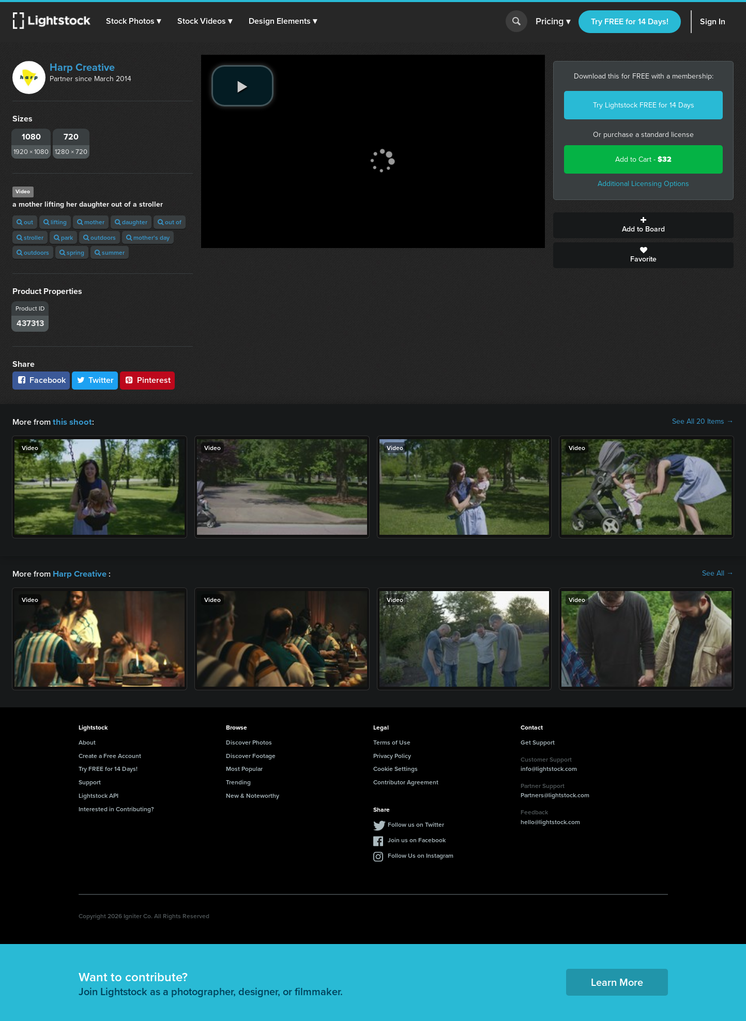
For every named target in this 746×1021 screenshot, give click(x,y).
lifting (55, 222)
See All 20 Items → (703, 421)
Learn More (617, 980)
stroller (30, 237)
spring (71, 252)
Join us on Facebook (417, 838)
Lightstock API (98, 794)
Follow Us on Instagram (420, 854)
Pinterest (147, 380)
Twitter (95, 380)
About (87, 741)
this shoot (71, 421)
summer (110, 252)
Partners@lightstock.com (555, 794)
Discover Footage (251, 754)
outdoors (99, 237)
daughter (131, 222)
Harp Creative (82, 67)
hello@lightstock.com (550, 820)
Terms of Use (391, 741)
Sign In (712, 21)
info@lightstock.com (549, 767)
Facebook (41, 380)
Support (90, 781)
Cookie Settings (395, 767)
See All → (718, 573)
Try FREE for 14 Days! (629, 21)
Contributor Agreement (405, 781)
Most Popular (244, 767)
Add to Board (643, 225)
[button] (133, 21)
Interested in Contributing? (116, 807)
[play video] (242, 85)
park (63, 237)
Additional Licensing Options (643, 183)
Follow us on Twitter (416, 823)
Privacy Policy (392, 754)
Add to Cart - (643, 159)
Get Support (538, 741)
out (25, 222)
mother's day (148, 237)
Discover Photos (249, 741)
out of (169, 222)
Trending (238, 781)
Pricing (553, 21)
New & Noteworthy (252, 794)
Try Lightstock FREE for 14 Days (643, 105)
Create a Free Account (110, 754)
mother (90, 222)
